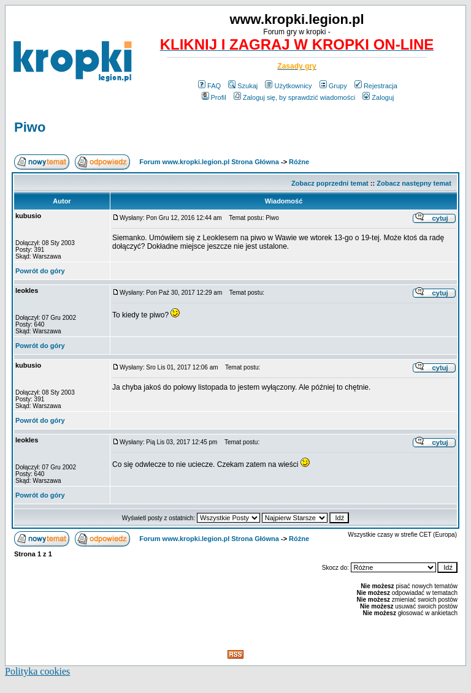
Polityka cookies (37, 671)
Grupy (333, 85)
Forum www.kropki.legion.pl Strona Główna (209, 161)
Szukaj (243, 85)
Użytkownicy (288, 85)
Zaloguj (378, 97)
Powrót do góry (40, 271)
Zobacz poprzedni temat (330, 183)
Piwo (29, 127)
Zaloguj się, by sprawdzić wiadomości (294, 97)
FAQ (209, 85)
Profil (214, 97)
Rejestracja (375, 85)
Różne (299, 161)
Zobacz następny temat (414, 183)
